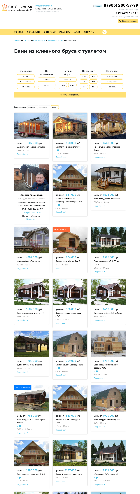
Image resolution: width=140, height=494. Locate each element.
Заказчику (65, 32)
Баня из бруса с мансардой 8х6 (31, 474)
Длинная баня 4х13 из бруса (29, 365)
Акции (77, 32)
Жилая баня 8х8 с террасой (106, 474)
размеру (32, 107)
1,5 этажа (26, 87)
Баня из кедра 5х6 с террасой (107, 199)
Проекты (19, 32)
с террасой (111, 81)
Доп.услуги (34, 32)
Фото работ (50, 32)
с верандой (112, 76)
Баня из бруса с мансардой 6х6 (69, 365)
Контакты (89, 32)
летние (46, 85)
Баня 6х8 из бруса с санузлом (68, 474)
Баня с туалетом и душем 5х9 (30, 313)
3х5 (93, 76)
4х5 (83, 87)
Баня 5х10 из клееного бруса (68, 147)
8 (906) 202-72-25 (127, 13)
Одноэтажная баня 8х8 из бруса (108, 313)
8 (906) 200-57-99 (121, 5)
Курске (98, 6)
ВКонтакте (31, 219)
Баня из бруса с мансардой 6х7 (108, 419)
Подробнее (22, 154)
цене (55, 107)
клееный (67, 80)
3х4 (83, 76)
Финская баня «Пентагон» (28, 261)
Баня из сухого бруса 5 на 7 (67, 261)
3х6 (83, 81)
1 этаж (25, 76)
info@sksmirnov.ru (43, 6)
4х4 (93, 81)
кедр (72, 85)
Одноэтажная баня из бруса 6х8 (31, 147)
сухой (63, 85)
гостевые (46, 80)
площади (44, 107)
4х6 (93, 87)
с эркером (112, 87)
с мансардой (25, 81)
